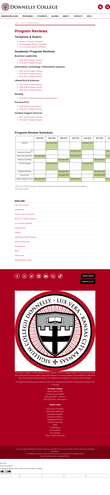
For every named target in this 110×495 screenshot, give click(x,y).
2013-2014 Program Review (30, 76)
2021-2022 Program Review (30, 71)
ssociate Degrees (55, 414)
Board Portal (37, 449)
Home (17, 23)
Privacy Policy (42, 454)
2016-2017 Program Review (30, 63)
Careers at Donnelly (65, 449)
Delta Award (20, 228)
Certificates (55, 427)
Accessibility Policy (77, 454)
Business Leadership (55, 411)
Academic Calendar (50, 449)
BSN (55, 425)
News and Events (22, 242)
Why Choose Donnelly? (55, 436)
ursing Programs (56, 417)
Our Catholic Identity (23, 223)
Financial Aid (55, 430)
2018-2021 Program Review (30, 60)
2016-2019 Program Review (30, 87)
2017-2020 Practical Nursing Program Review (38, 98)
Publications (20, 246)
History (18, 232)
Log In (18, 449)
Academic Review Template (31, 41)
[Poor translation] (8, 472)
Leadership (19, 209)
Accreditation (31, 454)
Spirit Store (19, 255)
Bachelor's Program (55, 409)
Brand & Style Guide (23, 260)
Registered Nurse (55, 419)
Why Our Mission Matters (25, 219)
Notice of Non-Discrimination (59, 454)
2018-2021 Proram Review (30, 106)
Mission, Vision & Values (24, 214)
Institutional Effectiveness (25, 237)
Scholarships (55, 433)
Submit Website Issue (48, 456)
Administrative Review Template (33, 44)
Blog (17, 251)
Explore (23, 23)
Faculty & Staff (26, 449)
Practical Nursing (55, 422)
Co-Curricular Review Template (32, 47)
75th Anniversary (25, 205)
